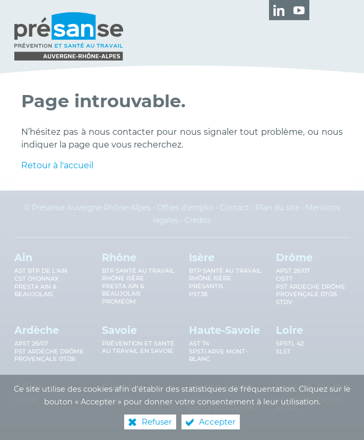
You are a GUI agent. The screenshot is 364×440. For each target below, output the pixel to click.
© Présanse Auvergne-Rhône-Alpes (87, 207)
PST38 (198, 294)
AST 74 (199, 343)
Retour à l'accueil (57, 165)
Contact (234, 207)
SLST (283, 351)
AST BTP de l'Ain (40, 270)
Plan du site (277, 207)
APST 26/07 (293, 270)
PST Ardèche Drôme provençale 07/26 (310, 290)
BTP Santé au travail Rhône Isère (138, 274)
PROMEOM (119, 301)
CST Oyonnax (36, 278)
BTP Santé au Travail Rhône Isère (225, 274)
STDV (284, 302)
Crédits (198, 220)
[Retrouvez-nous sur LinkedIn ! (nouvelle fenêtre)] (279, 10)
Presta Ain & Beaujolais (35, 290)
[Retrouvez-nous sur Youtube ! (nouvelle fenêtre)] (299, 10)
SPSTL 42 (290, 343)
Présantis (206, 286)
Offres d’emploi (185, 207)
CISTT (284, 278)
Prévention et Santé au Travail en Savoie (138, 347)
